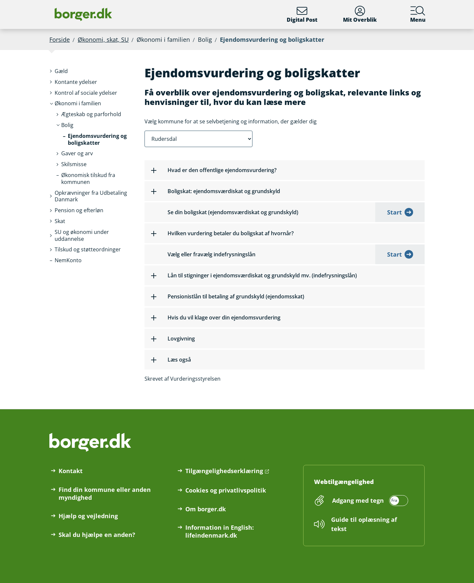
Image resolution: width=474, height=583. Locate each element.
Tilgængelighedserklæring (224, 471)
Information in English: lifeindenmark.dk (219, 531)
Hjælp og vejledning (88, 516)
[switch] (369, 500)
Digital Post (302, 14)
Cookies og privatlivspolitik (225, 490)
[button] (61, 71)
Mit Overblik (360, 14)
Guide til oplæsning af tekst (364, 524)
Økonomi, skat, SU (103, 39)
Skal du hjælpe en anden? (97, 535)
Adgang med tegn (358, 500)
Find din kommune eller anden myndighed (105, 493)
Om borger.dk (205, 509)
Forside (59, 39)
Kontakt (71, 471)
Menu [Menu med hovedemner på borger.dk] (418, 14)
